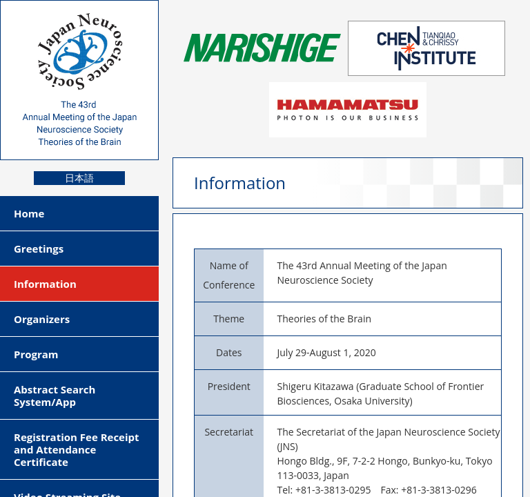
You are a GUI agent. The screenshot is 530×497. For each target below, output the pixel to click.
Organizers (42, 319)
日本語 (79, 178)
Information (45, 284)
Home (29, 213)
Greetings (38, 248)
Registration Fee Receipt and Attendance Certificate (76, 449)
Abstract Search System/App (54, 395)
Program (36, 354)
